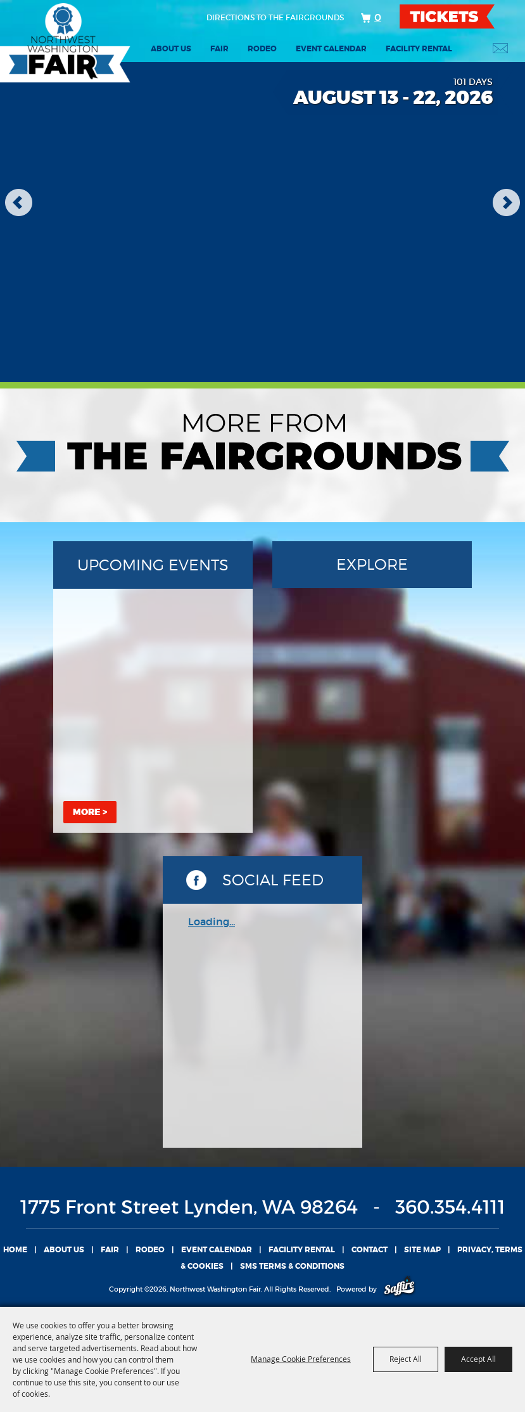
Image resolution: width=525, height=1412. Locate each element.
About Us (171, 49)
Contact (369, 1250)
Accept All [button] (478, 1359)
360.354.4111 (450, 1207)
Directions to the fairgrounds (275, 17)
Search (468, 48)
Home (15, 1250)
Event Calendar (331, 49)
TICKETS (458, 16)
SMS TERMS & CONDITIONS (292, 1266)
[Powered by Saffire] (399, 1289)
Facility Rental (419, 49)
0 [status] (377, 17)
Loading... (211, 921)
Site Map (422, 1250)
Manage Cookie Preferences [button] (301, 1359)
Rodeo (262, 49)
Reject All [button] (405, 1359)
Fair (219, 49)
